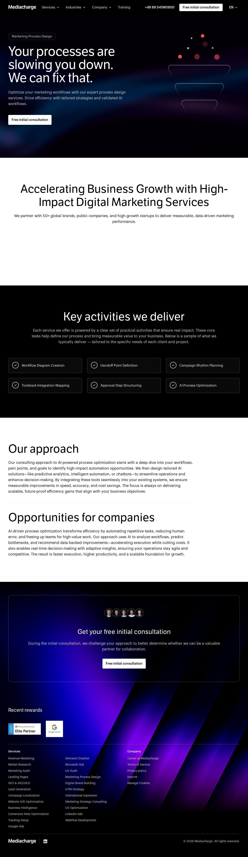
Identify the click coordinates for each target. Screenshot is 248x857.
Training (124, 7)
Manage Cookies (138, 783)
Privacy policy (136, 770)
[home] (22, 7)
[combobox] (234, 7)
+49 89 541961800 (159, 7)
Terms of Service (138, 764)
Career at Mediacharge (143, 758)
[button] (50, 7)
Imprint (132, 777)
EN (231, 7)
